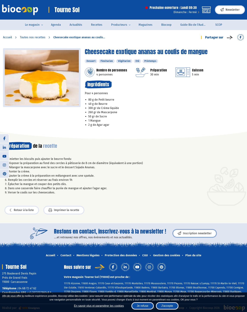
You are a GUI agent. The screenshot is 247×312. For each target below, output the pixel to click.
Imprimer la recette (64, 210)
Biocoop (166, 24)
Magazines (145, 24)
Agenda (56, 24)
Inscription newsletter (195, 233)
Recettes (96, 24)
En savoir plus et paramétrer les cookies (99, 305)
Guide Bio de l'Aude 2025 (195, 24)
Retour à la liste (22, 210)
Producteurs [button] (119, 24)
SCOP (218, 24)
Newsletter (230, 10)
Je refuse (142, 305)
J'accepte (167, 305)
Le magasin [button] (32, 24)
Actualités (76, 24)
